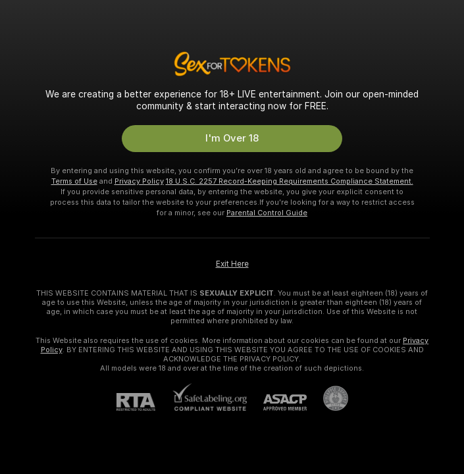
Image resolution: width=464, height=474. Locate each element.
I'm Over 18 (232, 138)
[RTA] (144, 402)
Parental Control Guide (266, 212)
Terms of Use (74, 181)
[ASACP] (277, 402)
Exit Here (232, 264)
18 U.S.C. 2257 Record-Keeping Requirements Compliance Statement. (289, 181)
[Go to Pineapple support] (327, 398)
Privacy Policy (139, 181)
